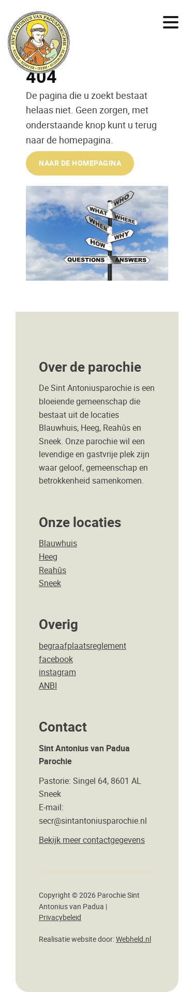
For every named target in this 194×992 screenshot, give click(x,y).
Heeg (48, 556)
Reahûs (52, 570)
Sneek (50, 583)
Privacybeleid (60, 917)
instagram (57, 672)
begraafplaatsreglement (82, 645)
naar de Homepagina (80, 163)
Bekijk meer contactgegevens (92, 839)
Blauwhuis (58, 543)
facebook (56, 659)
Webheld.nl (133, 939)
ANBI (48, 685)
